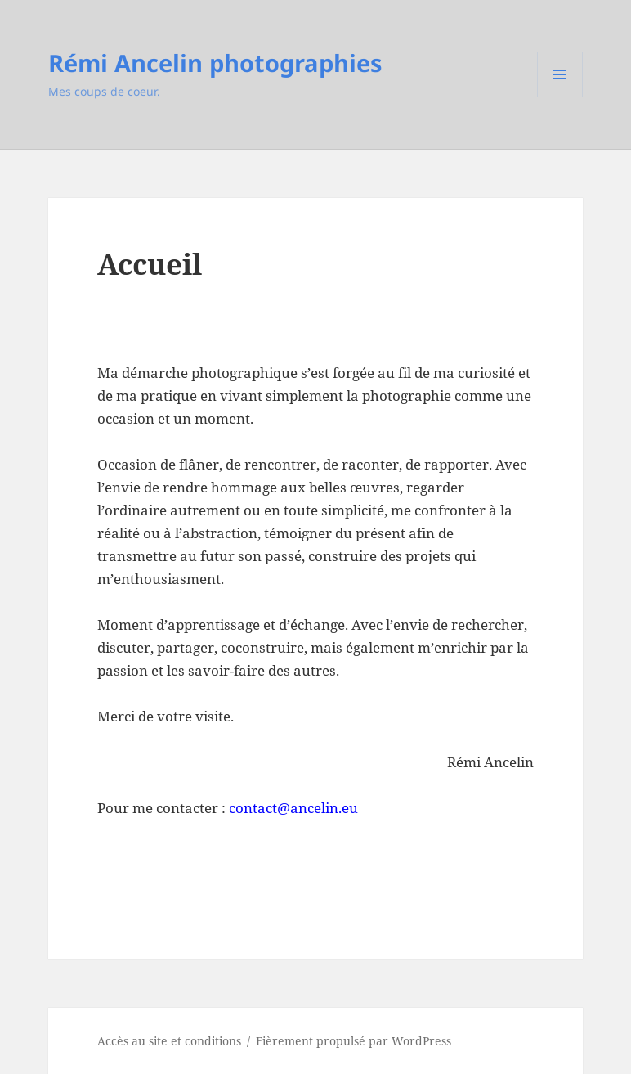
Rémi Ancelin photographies (215, 63)
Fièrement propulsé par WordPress (353, 1041)
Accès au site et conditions (169, 1041)
